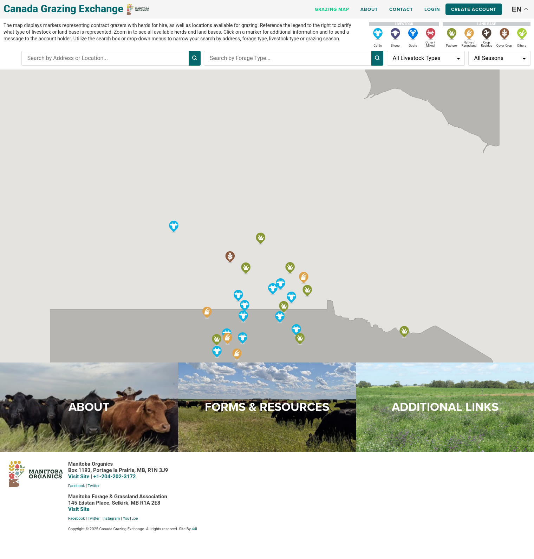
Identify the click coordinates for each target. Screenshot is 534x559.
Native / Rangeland (469, 44)
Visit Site (49, 478)
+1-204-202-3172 (85, 478)
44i (164, 530)
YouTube (100, 520)
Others (522, 45)
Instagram (81, 520)
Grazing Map (332, 9)
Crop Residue (486, 44)
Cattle (377, 45)
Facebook (46, 487)
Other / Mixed (430, 44)
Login (432, 9)
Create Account (473, 9)
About (369, 9)
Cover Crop (504, 45)
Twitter (64, 487)
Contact (401, 9)
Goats (413, 45)
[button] (244, 306)
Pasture (451, 45)
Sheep (395, 45)
